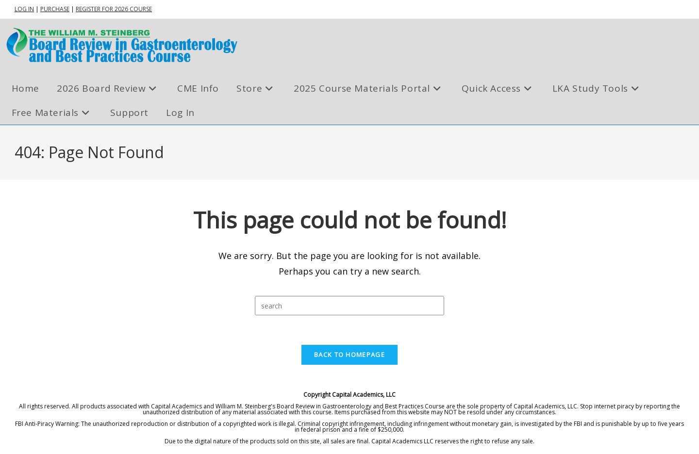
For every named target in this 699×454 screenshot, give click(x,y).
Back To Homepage (349, 354)
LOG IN (24, 9)
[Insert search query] (349, 305)
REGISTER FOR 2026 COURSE (114, 9)
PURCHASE (54, 9)
